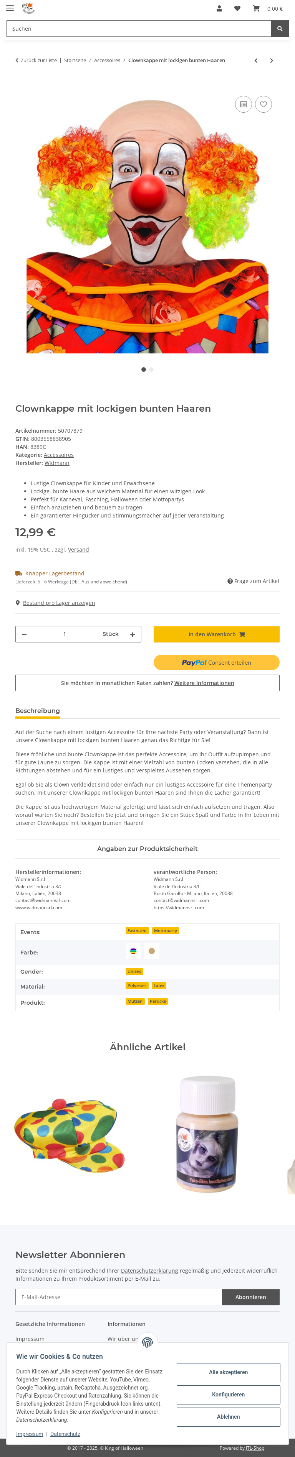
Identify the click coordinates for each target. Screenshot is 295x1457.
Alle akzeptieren (225, 1372)
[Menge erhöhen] (132, 634)
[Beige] (151, 951)
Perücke (158, 1001)
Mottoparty (165, 930)
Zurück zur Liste (39, 60)
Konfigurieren (225, 1394)
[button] (219, 8)
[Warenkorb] (268, 8)
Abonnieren (250, 1297)
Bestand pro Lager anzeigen (55, 602)
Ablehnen (225, 1417)
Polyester (137, 985)
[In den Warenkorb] (21, 85)
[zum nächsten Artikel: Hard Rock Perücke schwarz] (272, 60)
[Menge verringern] (24, 634)
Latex (159, 985)
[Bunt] (133, 951)
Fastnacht (137, 930)
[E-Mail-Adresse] (118, 1297)
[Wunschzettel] (237, 8)
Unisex (134, 971)
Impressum (32, 1434)
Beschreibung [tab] (37, 711)
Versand (78, 549)
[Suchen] (139, 28)
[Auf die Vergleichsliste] (243, 104)
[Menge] (64, 634)
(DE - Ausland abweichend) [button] (98, 581)
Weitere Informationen (204, 683)
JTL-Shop (255, 1448)
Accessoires (59, 454)
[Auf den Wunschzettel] (263, 104)
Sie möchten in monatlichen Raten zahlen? (147, 683)
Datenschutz (68, 1434)
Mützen (135, 1001)
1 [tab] (143, 369)
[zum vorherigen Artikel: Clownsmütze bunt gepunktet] (256, 60)
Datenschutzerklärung (149, 1270)
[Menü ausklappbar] (10, 5)
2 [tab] (151, 369)
